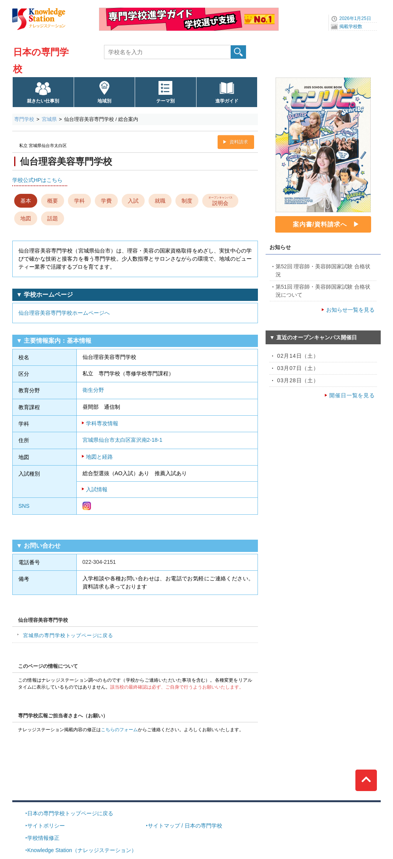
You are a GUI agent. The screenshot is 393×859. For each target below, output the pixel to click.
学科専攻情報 (102, 423)
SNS (24, 506)
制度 (187, 201)
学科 (79, 201)
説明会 (220, 200)
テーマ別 (165, 101)
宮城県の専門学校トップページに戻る (68, 635)
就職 (160, 201)
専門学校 (24, 119)
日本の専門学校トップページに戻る (70, 813)
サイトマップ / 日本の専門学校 (185, 826)
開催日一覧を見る (352, 395)
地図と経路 (99, 457)
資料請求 (239, 142)
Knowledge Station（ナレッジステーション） (82, 850)
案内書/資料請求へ (320, 224)
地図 (25, 218)
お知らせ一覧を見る (350, 310)
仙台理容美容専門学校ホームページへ (64, 313)
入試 (133, 201)
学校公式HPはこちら (37, 180)
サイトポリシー (46, 826)
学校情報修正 (43, 838)
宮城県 (49, 119)
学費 (106, 201)
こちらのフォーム (119, 729)
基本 (25, 201)
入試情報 (96, 489)
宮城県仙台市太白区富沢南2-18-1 (122, 440)
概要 (52, 201)
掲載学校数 (350, 26)
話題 (52, 218)
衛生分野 (93, 390)
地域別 (104, 101)
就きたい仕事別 (43, 101)
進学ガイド (226, 101)
